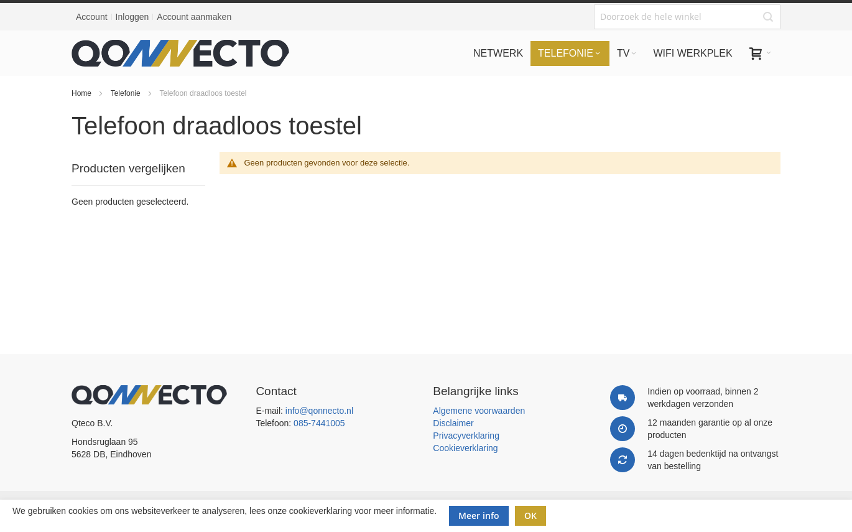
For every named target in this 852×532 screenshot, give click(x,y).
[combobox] (687, 16)
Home (82, 93)
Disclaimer (453, 423)
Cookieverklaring (465, 448)
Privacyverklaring (466, 436)
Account (92, 17)
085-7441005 (319, 423)
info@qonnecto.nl (319, 411)
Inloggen (132, 17)
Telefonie (126, 93)
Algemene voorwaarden (479, 411)
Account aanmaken (194, 17)
